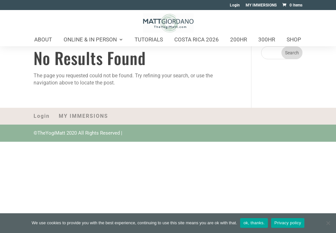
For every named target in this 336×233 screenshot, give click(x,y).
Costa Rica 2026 (196, 40)
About (43, 40)
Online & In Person (90, 40)
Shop (294, 40)
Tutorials (149, 40)
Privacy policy (287, 222)
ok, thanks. (254, 222)
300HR (266, 40)
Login (235, 5)
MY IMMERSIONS (261, 5)
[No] (328, 223)
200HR (238, 40)
